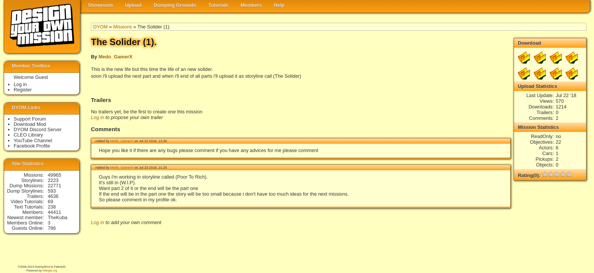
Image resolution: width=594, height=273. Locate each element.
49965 (54, 175)
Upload (133, 5)
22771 (54, 185)
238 (52, 207)
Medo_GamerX (115, 57)
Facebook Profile (32, 146)
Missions (122, 27)
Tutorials (218, 5)
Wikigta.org (49, 270)
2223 (53, 180)
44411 (54, 212)
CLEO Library (28, 135)
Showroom (100, 5)
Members (251, 5)
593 (52, 191)
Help (279, 5)
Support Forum (30, 119)
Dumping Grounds (175, 5)
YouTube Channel (33, 140)
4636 (53, 196)
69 (50, 201)
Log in (97, 117)
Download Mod (30, 124)
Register (23, 90)
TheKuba (57, 217)
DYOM (100, 27)
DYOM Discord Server (38, 129)
